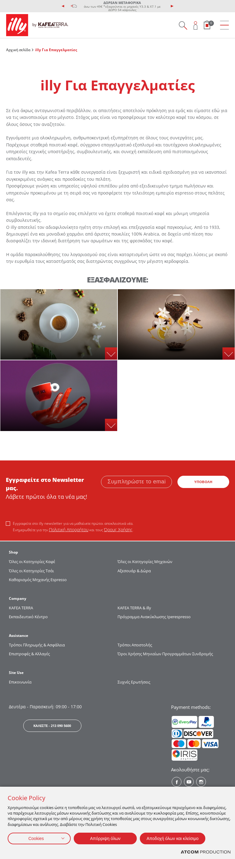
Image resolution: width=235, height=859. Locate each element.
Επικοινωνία (20, 682)
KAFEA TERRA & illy (134, 608)
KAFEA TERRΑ (21, 608)
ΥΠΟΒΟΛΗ (203, 482)
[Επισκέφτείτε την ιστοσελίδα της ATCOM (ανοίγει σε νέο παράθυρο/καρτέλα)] (205, 852)
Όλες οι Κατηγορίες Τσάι (31, 570)
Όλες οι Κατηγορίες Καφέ (32, 561)
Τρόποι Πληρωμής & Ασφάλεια (37, 645)
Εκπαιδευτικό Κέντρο (28, 616)
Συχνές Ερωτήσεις (134, 682)
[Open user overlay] (195, 25)
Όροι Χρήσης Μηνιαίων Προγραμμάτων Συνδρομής (166, 654)
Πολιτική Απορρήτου (68, 529)
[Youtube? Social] (189, 782)
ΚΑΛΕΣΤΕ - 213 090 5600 (52, 725)
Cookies (36, 838)
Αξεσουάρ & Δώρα (134, 570)
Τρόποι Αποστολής (135, 645)
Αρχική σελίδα (18, 49)
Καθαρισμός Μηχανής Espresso (38, 579)
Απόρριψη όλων (105, 838)
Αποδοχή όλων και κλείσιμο (173, 838)
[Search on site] (183, 25)
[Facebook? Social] (176, 782)
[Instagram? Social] (201, 782)
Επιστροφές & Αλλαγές (29, 654)
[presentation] (63, 6)
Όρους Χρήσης (118, 529)
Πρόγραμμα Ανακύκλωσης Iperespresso (154, 616)
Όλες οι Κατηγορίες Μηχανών (145, 561)
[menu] (224, 25)
